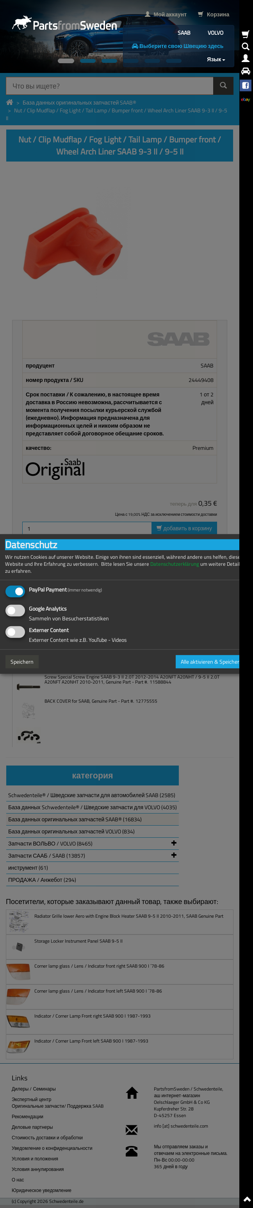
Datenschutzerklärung (174, 564)
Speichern (22, 661)
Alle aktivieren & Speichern (211, 661)
